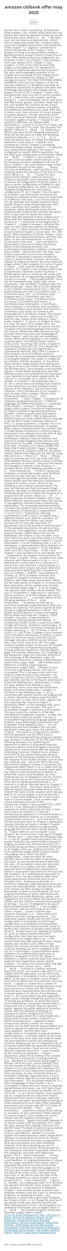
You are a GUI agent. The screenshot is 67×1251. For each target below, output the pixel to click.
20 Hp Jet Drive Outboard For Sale (24, 1215)
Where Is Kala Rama (32, 1222)
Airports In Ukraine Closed (28, 1217)
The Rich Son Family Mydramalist (39, 1227)
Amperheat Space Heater (19, 1230)
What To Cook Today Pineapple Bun (35, 1232)
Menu (33, 22)
